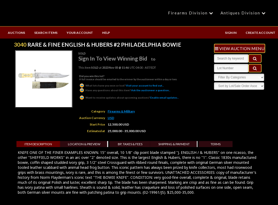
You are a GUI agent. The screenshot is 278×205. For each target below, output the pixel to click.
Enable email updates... (129, 97)
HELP (106, 33)
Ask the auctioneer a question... (124, 90)
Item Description (38, 144)
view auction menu (239, 48)
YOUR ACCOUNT (80, 33)
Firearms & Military (121, 111)
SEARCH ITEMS (45, 33)
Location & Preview (84, 144)
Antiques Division (244, 12)
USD (111, 118)
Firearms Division (191, 12)
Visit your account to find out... (121, 85)
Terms (216, 144)
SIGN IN (230, 33)
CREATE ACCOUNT (260, 33)
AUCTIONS (16, 33)
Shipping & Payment (174, 144)
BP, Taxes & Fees (130, 144)
